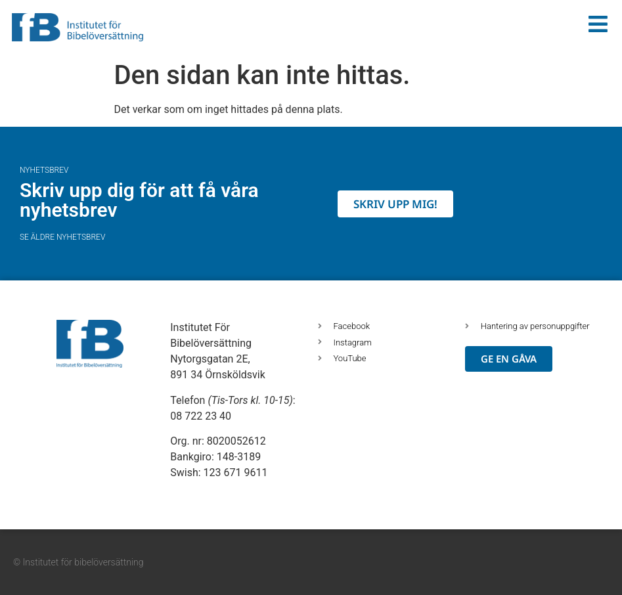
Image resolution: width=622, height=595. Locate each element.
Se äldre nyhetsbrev (62, 237)
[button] (26, 568)
